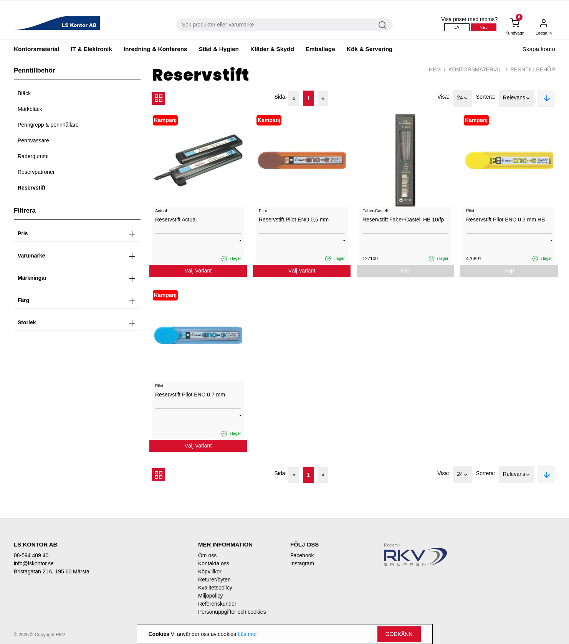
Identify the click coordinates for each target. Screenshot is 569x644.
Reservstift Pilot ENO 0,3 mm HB (505, 219)
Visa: (443, 97)
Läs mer (247, 634)
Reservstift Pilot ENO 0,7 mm (190, 394)
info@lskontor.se (34, 563)
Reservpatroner (36, 172)
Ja (456, 27)
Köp (405, 271)
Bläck (24, 93)
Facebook (302, 555)
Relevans (517, 98)
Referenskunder (217, 604)
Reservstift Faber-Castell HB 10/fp (403, 219)
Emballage (320, 49)
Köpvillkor (210, 571)
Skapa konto (538, 49)
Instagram (302, 563)
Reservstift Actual (176, 219)
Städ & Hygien (219, 49)
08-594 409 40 (31, 555)
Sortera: (485, 97)
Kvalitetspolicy (215, 588)
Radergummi (33, 156)
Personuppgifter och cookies (232, 612)
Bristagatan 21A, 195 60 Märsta (51, 571)
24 (462, 98)
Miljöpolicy (210, 596)
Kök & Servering (370, 49)
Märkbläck (30, 109)
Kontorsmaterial (36, 49)
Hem (435, 69)
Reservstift (31, 188)
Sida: (281, 97)
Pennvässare (33, 140)
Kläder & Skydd (272, 49)
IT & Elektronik (91, 49)
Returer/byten (214, 579)
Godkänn (399, 634)
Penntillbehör (532, 69)
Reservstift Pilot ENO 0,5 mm (294, 219)
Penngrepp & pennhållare (48, 125)
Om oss (207, 555)
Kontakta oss (213, 563)
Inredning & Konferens (155, 49)
